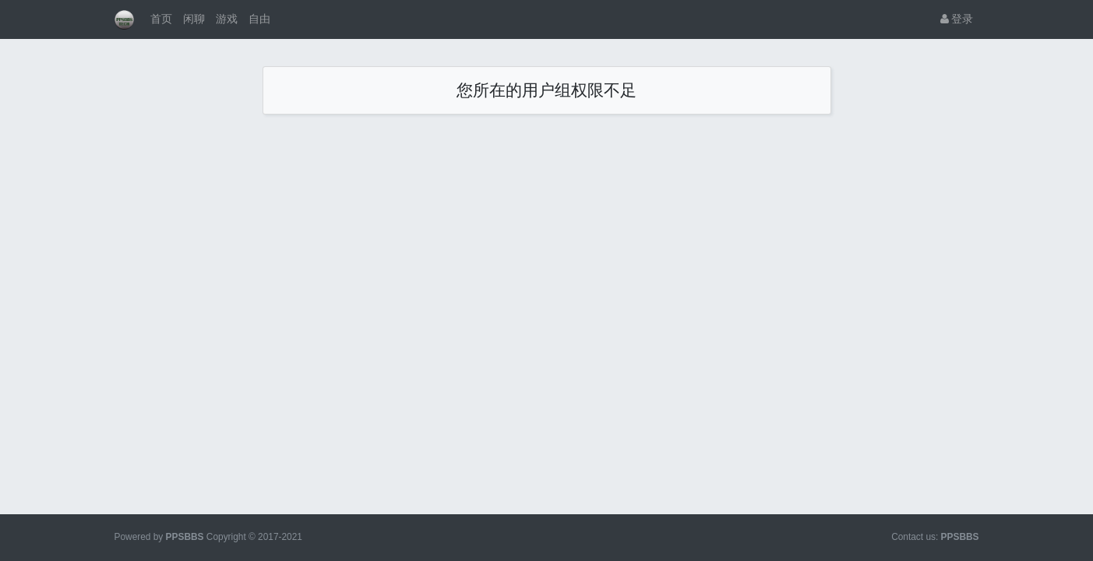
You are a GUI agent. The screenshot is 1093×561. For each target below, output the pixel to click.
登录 (957, 18)
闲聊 (194, 18)
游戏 (227, 18)
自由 (259, 18)
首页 (161, 18)
